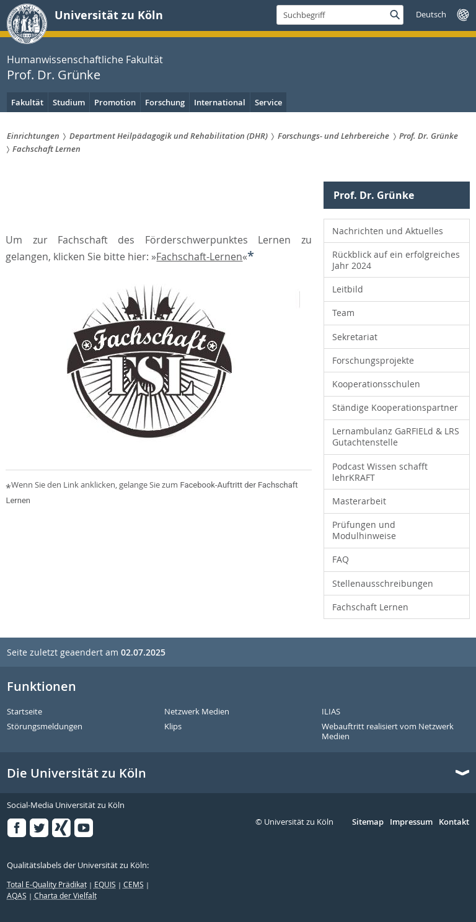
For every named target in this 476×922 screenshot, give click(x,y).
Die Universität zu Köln (76, 773)
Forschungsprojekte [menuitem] (373, 360)
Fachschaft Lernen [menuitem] (370, 607)
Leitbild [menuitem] (347, 289)
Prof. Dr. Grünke (53, 74)
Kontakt (454, 822)
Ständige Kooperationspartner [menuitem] (395, 407)
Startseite (24, 712)
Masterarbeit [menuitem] (359, 501)
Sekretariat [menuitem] (354, 337)
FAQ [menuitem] (340, 559)
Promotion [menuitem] (115, 102)
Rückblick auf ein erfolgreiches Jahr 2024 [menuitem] (396, 259)
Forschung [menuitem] (165, 102)
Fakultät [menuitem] (27, 102)
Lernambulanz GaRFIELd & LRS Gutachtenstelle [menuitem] (395, 436)
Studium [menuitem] (69, 102)
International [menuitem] (219, 102)
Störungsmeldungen (44, 727)
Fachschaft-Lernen (199, 256)
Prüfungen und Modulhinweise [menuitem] (364, 530)
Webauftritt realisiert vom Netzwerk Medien (388, 731)
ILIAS (331, 712)
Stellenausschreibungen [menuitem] (382, 583)
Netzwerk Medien (196, 712)
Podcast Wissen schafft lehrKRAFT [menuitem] (380, 471)
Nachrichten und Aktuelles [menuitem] (387, 231)
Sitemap (368, 822)
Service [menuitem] (268, 102)
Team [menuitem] (343, 312)
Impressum (411, 822)
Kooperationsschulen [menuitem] (376, 384)
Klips (173, 727)
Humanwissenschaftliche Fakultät (85, 59)
